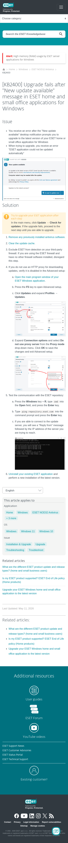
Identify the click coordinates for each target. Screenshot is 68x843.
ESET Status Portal (13, 755)
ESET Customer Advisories (17, 750)
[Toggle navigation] (61, 7)
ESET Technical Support (15, 759)
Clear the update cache (21, 243)
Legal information (31, 822)
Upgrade (40, 544)
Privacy (17, 822)
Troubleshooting (15, 550)
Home (12, 69)
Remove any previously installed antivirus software (37, 237)
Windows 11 (28, 531)
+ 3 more (11, 518)
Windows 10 (46, 531)
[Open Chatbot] (56, 831)
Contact (7, 822)
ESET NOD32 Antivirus (43, 69)
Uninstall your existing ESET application (31, 474)
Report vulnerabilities (51, 822)
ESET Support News (13, 746)
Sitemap (24, 826)
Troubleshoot (36, 550)
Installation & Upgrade (18, 544)
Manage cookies (37, 826)
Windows (23, 69)
